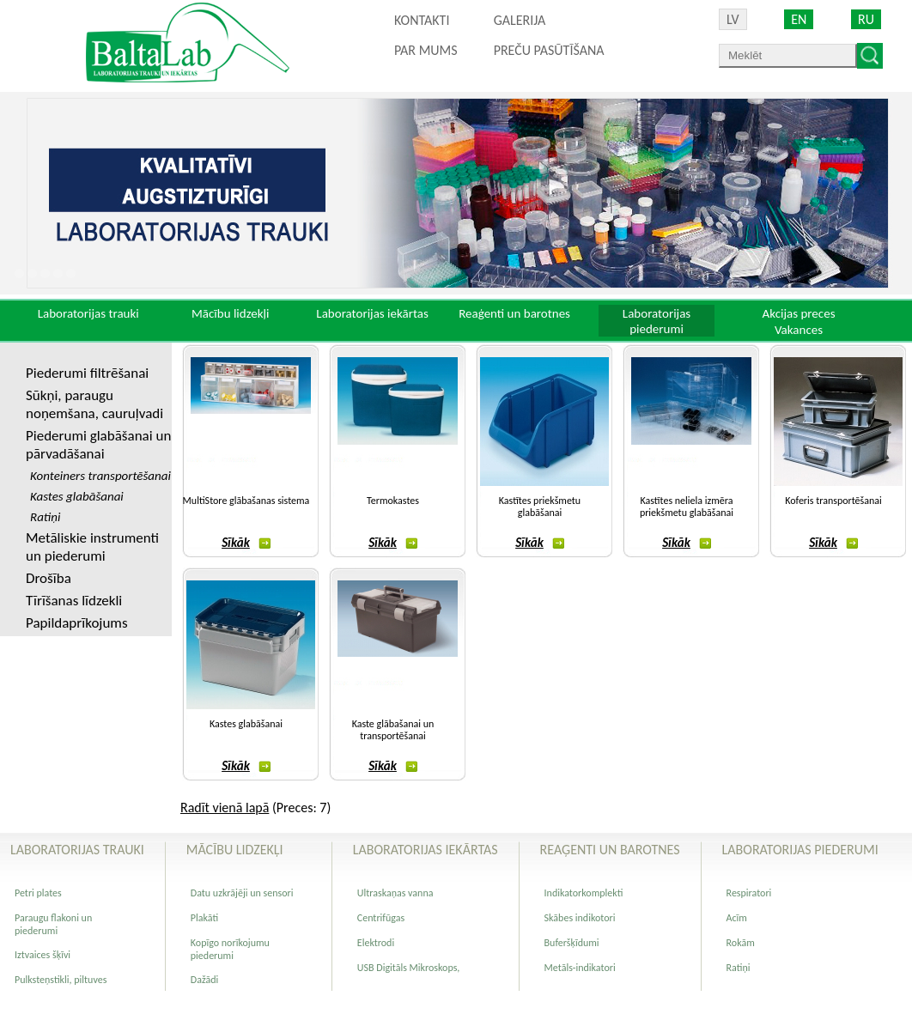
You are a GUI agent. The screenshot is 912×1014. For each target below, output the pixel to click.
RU (866, 19)
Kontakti (421, 20)
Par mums (426, 50)
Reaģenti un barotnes (514, 313)
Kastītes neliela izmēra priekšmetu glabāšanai (686, 507)
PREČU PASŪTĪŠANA (549, 50)
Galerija (520, 20)
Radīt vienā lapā (224, 807)
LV (733, 19)
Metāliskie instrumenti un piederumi (92, 547)
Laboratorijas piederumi (656, 321)
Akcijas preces (798, 313)
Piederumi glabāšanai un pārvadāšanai (98, 445)
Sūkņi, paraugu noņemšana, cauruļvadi (94, 404)
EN (798, 19)
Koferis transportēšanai (833, 501)
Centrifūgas (380, 918)
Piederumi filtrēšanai (87, 373)
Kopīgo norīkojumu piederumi (230, 949)
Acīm (737, 918)
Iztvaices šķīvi (42, 955)
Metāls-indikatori (580, 968)
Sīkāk (246, 542)
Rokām (741, 943)
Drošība (48, 578)
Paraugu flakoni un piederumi (53, 924)
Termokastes (393, 501)
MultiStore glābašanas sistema (246, 501)
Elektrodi (375, 943)
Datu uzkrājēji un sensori (242, 893)
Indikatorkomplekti (583, 893)
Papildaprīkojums (77, 623)
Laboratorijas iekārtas (372, 313)
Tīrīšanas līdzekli (74, 601)
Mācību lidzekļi (231, 313)
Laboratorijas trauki (88, 313)
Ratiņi (739, 968)
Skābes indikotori (580, 918)
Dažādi (204, 980)
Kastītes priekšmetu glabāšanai (540, 507)
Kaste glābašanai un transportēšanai (393, 730)
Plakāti (204, 918)
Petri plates (38, 893)
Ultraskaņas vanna (395, 893)
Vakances (799, 329)
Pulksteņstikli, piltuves (60, 980)
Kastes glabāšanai (246, 724)
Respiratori (749, 893)
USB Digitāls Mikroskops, (408, 968)
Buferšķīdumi (571, 943)
